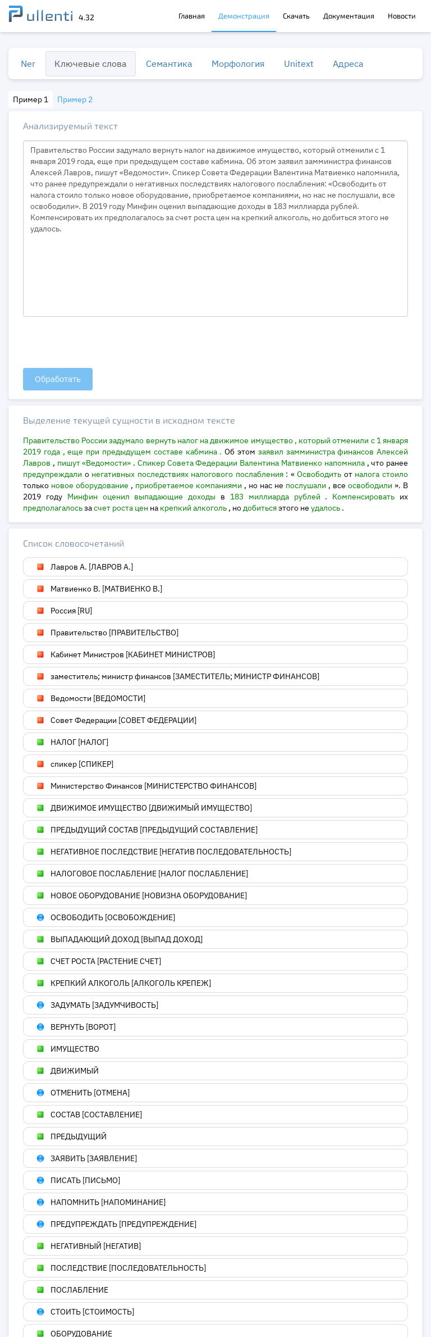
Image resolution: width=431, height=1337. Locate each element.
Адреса (348, 63)
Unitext (299, 63)
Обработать (58, 379)
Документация (348, 15)
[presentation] (108, 343)
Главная (191, 15)
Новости (402, 15)
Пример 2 (75, 99)
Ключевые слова (90, 63)
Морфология (238, 63)
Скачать (296, 15)
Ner (28, 63)
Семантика (169, 63)
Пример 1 (30, 99)
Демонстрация (243, 15)
